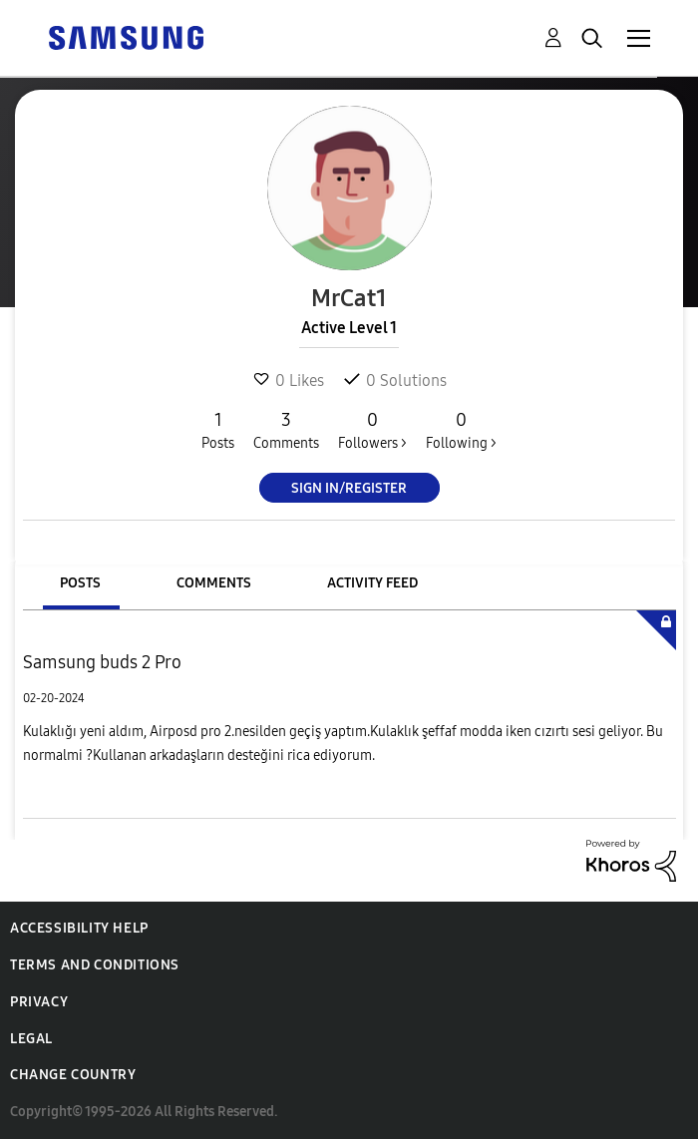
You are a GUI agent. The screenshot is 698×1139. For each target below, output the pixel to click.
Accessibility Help (79, 928)
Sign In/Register (349, 488)
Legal (31, 1038)
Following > (461, 430)
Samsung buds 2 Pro (102, 662)
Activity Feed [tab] (372, 582)
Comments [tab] (213, 582)
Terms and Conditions (94, 964)
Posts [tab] (80, 582)
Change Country (73, 1074)
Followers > (372, 430)
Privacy (39, 1001)
